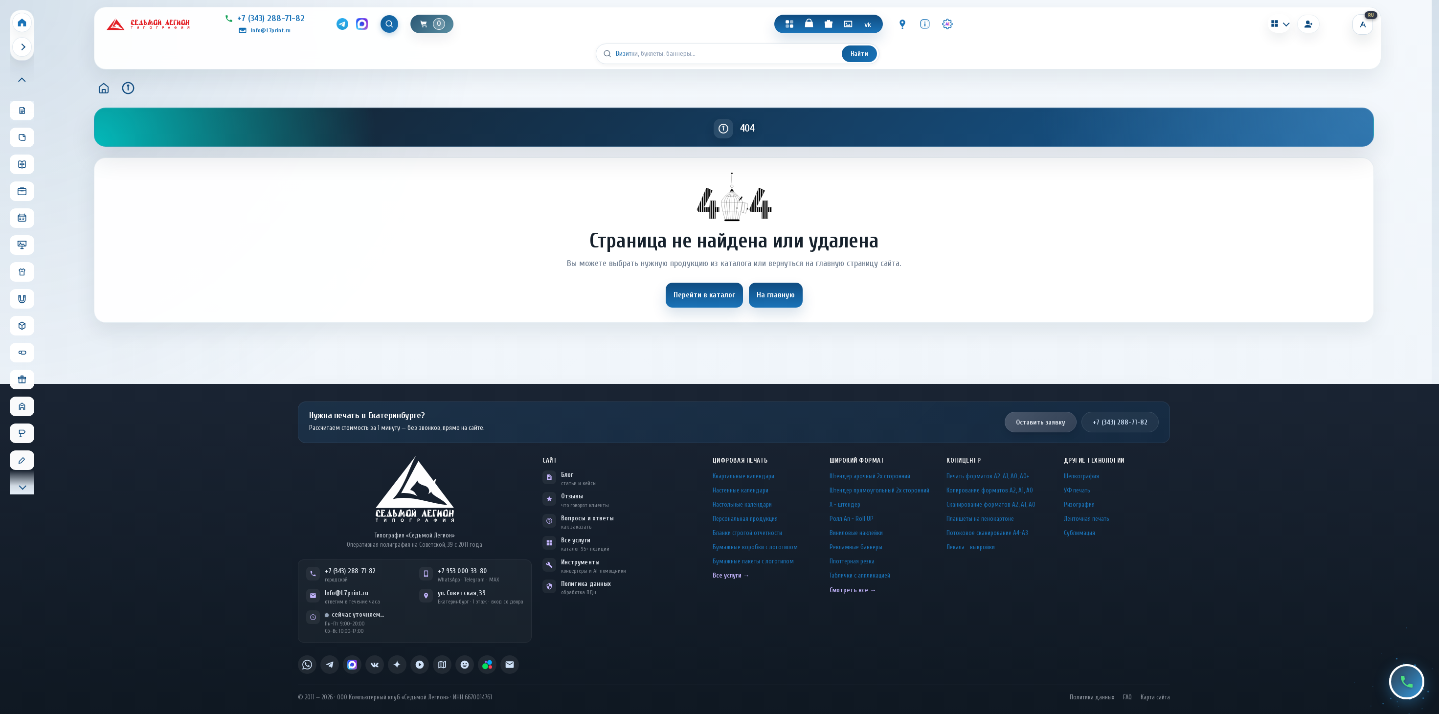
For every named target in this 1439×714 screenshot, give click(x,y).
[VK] (868, 24)
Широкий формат (857, 460)
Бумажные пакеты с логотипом (753, 561)
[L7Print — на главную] (415, 489)
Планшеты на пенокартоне (980, 518)
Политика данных (586, 583)
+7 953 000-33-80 (462, 571)
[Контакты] (903, 24)
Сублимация (1079, 532)
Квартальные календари (743, 476)
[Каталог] (790, 24)
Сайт (549, 460)
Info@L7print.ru (346, 593)
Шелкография (1081, 476)
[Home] (22, 22)
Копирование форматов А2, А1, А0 (989, 490)
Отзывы (572, 496)
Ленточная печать (1086, 518)
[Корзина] (432, 24)
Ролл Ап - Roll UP (852, 518)
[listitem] (307, 664)
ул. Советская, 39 (462, 593)
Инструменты (580, 562)
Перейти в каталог (704, 294)
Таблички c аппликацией (860, 575)
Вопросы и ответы (587, 518)
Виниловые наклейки (856, 532)
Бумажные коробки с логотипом (755, 547)
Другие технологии (1094, 460)
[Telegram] (342, 24)
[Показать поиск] (390, 24)
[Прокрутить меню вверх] (22, 80)
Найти (859, 53)
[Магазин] (809, 24)
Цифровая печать (740, 460)
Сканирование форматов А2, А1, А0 (990, 504)
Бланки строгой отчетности (747, 532)
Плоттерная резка (852, 561)
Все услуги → (731, 575)
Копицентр (963, 460)
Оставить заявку (1040, 422)
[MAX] (362, 24)
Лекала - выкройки (970, 547)
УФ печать (1077, 490)
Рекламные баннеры (856, 547)
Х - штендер (845, 504)
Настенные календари (740, 490)
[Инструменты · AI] (948, 24)
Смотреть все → (853, 590)
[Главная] (103, 88)
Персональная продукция (745, 518)
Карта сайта (1155, 697)
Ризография (1079, 504)
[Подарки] (829, 24)
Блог (567, 474)
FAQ (1127, 697)
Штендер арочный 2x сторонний (870, 476)
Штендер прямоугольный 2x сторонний (879, 490)
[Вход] (1308, 24)
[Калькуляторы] (1279, 23)
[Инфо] (925, 24)
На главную (776, 294)
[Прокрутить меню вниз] (22, 486)
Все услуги (575, 540)
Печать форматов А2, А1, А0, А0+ (987, 476)
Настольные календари (742, 504)
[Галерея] (848, 24)
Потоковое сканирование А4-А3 (987, 532)
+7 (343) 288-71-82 (1120, 422)
